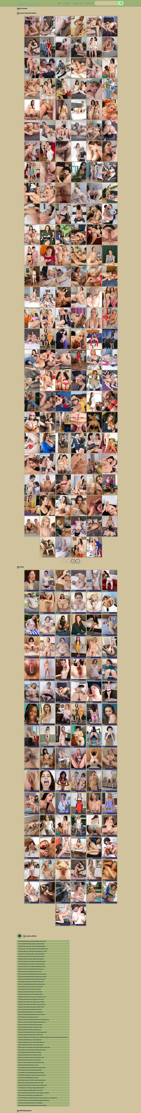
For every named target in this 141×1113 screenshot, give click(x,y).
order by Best (77, 3)
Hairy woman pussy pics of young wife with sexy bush (30, 987)
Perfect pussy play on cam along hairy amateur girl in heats (31, 1050)
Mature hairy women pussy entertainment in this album (30, 1083)
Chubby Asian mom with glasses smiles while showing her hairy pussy (34, 1047)
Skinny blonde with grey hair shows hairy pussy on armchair (31, 1075)
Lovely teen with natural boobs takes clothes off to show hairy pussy (33, 1019)
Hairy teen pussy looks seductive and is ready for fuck (30, 1035)
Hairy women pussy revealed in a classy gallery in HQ (30, 1095)
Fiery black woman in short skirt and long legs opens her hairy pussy (33, 1100)
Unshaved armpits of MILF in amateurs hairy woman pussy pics (32, 1085)
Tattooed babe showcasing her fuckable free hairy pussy (31, 981)
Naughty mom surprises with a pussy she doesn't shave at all (32, 997)
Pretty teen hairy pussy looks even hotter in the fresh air (31, 999)
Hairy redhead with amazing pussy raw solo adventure (30, 1012)
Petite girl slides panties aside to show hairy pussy (29, 1029)
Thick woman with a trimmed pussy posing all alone (30, 1070)
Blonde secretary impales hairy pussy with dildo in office (31, 1007)
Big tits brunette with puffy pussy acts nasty (28, 1065)
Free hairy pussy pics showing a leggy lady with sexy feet (31, 1088)
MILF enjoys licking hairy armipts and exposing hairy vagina (31, 961)
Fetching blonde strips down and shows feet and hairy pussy (31, 1067)
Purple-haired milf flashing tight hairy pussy (28, 1077)
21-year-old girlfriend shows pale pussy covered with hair (31, 944)
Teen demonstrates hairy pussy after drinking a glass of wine (32, 941)
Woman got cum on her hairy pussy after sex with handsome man (33, 949)
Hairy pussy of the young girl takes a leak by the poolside (31, 954)
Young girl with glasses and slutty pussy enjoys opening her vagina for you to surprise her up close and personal (43, 1037)
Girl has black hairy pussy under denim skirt (28, 1017)
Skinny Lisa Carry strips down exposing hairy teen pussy (31, 969)
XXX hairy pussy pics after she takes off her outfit (29, 989)
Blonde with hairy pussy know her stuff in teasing (29, 1060)
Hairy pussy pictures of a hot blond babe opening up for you (31, 966)
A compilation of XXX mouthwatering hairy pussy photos (31, 1072)
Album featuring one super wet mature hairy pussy (29, 1055)
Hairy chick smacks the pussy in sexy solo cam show (30, 1027)
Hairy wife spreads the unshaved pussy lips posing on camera (32, 974)
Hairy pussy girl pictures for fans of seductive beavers (30, 994)
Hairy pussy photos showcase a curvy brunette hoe (29, 1040)
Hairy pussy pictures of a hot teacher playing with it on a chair (32, 951)
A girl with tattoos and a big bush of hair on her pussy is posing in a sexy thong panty (37, 1098)
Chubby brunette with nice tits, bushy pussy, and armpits (31, 1002)
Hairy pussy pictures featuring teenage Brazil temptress (31, 959)
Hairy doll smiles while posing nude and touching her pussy (31, 979)
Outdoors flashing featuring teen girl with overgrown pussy (31, 984)
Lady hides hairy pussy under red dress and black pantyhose (31, 946)
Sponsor (67, 3)
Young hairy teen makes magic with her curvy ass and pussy (31, 1004)
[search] (121, 3)
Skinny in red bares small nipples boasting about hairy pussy (32, 1022)
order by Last (89, 3)
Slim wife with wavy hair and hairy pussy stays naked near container (33, 1093)
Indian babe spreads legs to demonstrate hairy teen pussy (31, 956)
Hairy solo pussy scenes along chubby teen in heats (30, 1009)
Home (59, 3)
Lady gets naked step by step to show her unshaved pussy (31, 1042)
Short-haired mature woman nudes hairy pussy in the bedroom (32, 1105)
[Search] (109, 3)
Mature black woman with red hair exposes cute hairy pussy (31, 1080)
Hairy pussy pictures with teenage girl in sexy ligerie (30, 992)
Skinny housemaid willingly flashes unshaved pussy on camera (32, 976)
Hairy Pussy (27, 3)
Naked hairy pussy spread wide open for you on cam (30, 971)
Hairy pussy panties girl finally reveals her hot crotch (30, 1090)
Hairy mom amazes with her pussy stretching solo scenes (31, 1062)
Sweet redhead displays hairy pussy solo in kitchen (29, 1052)
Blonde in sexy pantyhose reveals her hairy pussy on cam (31, 1057)
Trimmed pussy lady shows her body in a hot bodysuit (30, 1103)
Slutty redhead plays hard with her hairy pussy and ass (30, 1045)
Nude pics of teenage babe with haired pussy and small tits (31, 1014)
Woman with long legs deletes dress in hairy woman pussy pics (32, 1032)
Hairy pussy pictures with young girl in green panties (30, 1024)
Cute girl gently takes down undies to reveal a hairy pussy (31, 964)
